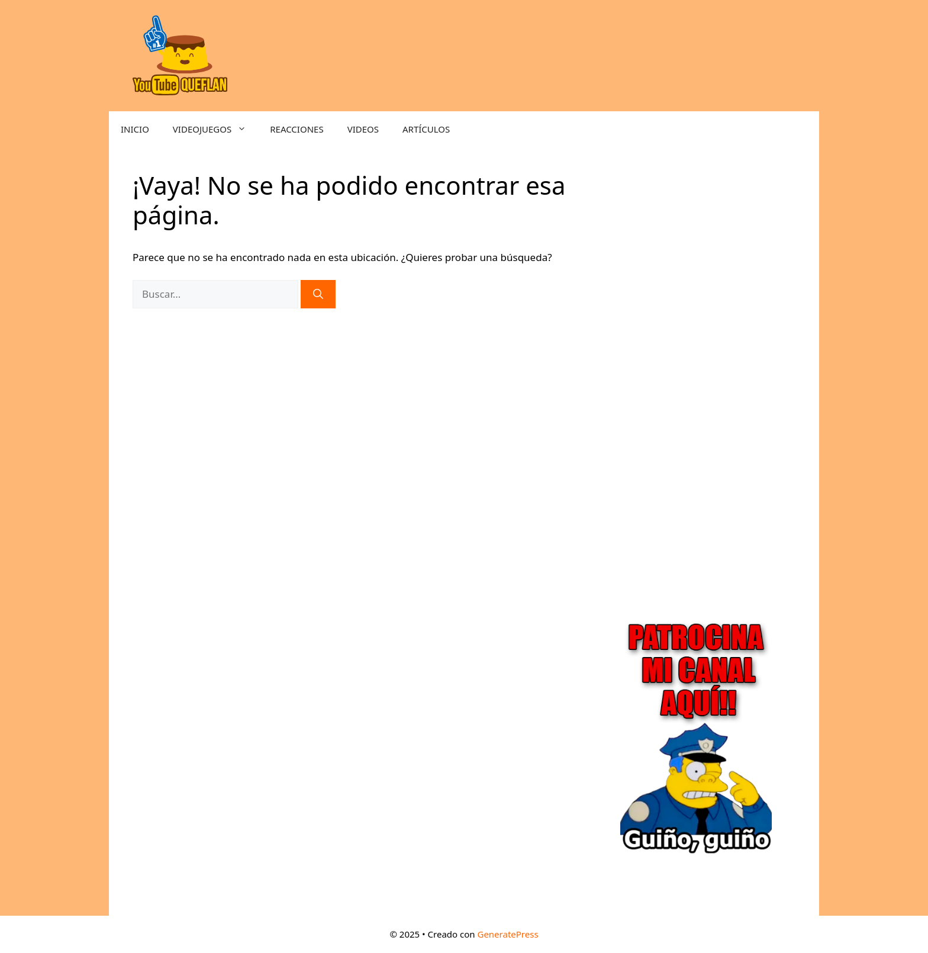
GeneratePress (507, 934)
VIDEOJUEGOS (215, 129)
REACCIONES (296, 129)
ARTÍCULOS (426, 129)
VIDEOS (363, 129)
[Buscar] (318, 294)
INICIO (135, 129)
